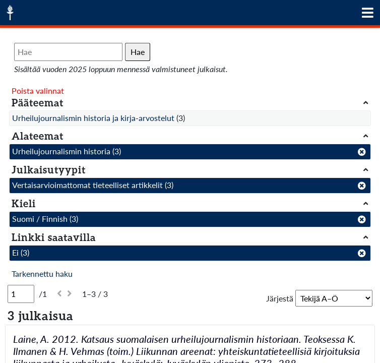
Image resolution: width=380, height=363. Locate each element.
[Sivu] (21, 294)
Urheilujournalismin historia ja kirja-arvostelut (93, 118)
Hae (138, 51)
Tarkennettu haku (42, 273)
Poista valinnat (38, 90)
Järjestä (279, 298)
